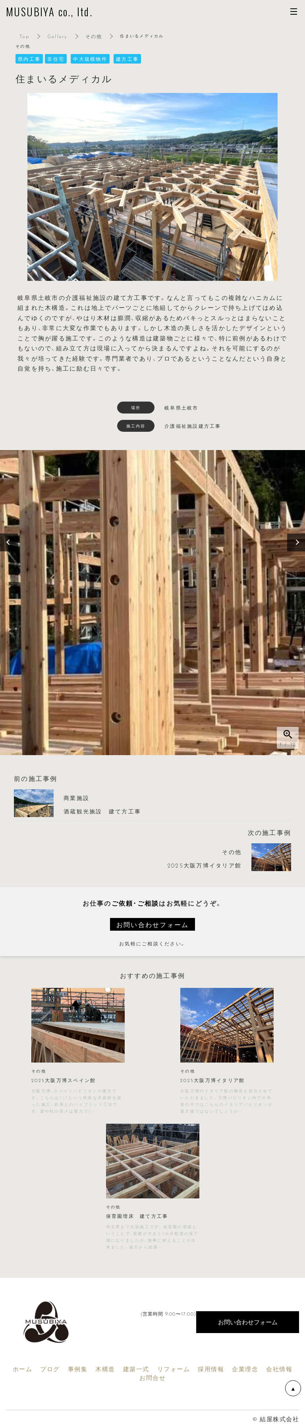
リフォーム (173, 1368)
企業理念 (245, 1368)
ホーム (23, 1368)
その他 (93, 36)
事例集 (78, 1368)
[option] (152, 602)
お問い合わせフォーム (152, 924)
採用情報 (211, 1368)
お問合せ (152, 1377)
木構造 (105, 1368)
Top (24, 36)
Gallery (57, 36)
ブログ (50, 1368)
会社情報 (279, 1368)
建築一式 (136, 1368)
